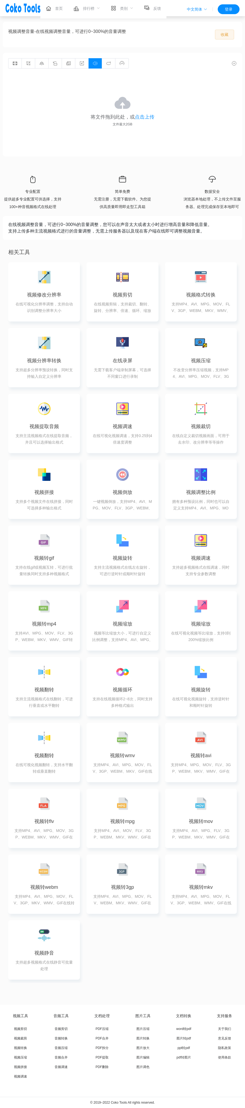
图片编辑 (143, 1057)
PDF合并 (102, 1038)
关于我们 (224, 1029)
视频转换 (20, 1048)
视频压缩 (20, 1057)
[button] (197, 9)
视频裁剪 (20, 1038)
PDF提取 (102, 1057)
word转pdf (183, 1029)
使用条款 (224, 1057)
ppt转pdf (184, 1048)
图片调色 (143, 1067)
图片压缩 (143, 1029)
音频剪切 (61, 1029)
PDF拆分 (102, 1048)
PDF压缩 (102, 1029)
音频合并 (61, 1057)
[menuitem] (54, 8)
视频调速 (20, 1076)
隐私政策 (224, 1048)
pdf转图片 (184, 1057)
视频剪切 (20, 1029)
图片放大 (143, 1048)
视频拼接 (20, 1067)
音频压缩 (61, 1048)
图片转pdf (184, 1038)
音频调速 (61, 1067)
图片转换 (143, 1038)
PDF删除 (102, 1067)
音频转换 (61, 1038)
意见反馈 (224, 1038)
